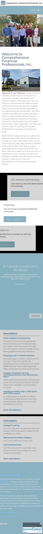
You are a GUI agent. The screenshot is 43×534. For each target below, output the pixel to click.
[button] (35, 10)
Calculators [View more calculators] (10, 423)
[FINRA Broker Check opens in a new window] (32, 527)
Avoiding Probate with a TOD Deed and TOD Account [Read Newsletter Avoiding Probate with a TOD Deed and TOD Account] (20, 390)
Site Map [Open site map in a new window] (3, 524)
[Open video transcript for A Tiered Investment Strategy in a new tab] (33, 315)
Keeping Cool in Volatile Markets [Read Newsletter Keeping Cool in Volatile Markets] (18, 353)
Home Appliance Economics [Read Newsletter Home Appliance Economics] (16, 336)
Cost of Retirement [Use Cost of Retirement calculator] (12, 447)
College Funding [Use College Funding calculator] (11, 428)
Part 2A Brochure (7, 517)
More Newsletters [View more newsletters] (12, 407)
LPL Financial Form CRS (10, 513)
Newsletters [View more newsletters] (10, 331)
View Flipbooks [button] (13, 219)
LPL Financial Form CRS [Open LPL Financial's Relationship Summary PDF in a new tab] (10, 475)
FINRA (2, 482)
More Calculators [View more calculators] (12, 461)
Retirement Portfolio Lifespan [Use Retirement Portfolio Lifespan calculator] (17, 440)
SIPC (7, 482)
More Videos (18, 284)
